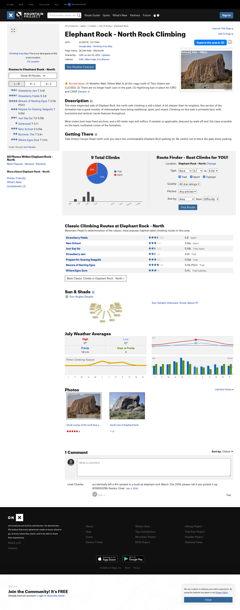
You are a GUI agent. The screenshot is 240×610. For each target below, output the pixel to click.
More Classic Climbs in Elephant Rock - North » (95, 278)
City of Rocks (105, 25)
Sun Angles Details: (105, 309)
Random (41, 163)
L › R (17, 83)
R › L (32, 83)
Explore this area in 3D (210, 42)
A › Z (48, 83)
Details (84, 91)
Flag (228, 495)
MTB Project (142, 542)
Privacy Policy (222, 592)
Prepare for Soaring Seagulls (35, 109)
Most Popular (15, 163)
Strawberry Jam (27, 90)
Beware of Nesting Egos (32, 101)
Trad (183, 176)
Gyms (106, 15)
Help (88, 531)
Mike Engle (90, 59)
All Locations (71, 25)
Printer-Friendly (16, 178)
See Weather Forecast (80, 66)
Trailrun (44, 4)
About (89, 526)
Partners (135, 15)
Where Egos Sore (28, 139)
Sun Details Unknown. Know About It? (175, 302)
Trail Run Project (195, 531)
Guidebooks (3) (16, 186)
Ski (57, 4)
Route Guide (92, 15)
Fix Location (33, 61)
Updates (106, 55)
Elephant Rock (121, 25)
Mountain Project (145, 536)
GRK (81, 55)
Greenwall (24, 123)
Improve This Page (222, 28)
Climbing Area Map (19, 53)
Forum (147, 15)
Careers (12, 548)
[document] (208, 594)
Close (208, 599)
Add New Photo (224, 389)
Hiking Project (193, 526)
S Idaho (92, 25)
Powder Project (194, 536)
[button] (183, 70)
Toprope (209, 176)
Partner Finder (94, 542)
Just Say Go (25, 118)
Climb (10, 4)
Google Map (85, 46)
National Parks (193, 542)
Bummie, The (26, 134)
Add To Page (225, 33)
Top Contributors (145, 531)
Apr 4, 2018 (132, 488)
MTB (21, 4)
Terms (127, 567)
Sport (195, 176)
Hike (31, 4)
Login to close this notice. (51, 595)
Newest (29, 163)
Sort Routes (30, 147)
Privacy (136, 567)
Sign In (226, 15)
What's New (120, 15)
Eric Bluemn (103, 59)
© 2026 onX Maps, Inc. (111, 567)
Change (211, 163)
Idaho (83, 25)
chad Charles (75, 484)
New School (25, 129)
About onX (14, 542)
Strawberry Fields (29, 96)
